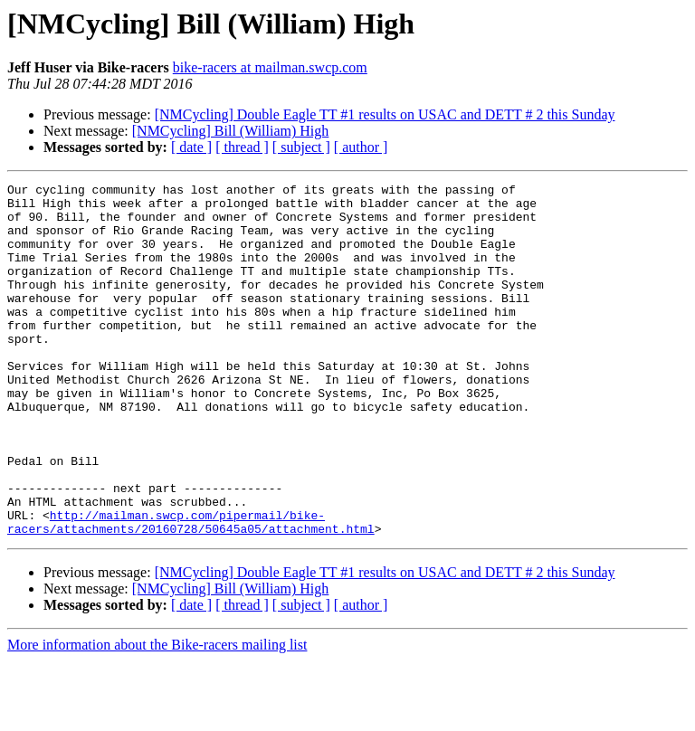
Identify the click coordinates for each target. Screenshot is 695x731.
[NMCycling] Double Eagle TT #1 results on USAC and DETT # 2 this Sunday (385, 114)
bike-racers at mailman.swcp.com (270, 67)
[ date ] (191, 147)
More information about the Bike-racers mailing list (157, 715)
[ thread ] (242, 147)
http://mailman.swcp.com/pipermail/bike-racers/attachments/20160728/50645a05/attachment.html (191, 590)
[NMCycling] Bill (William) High (230, 130)
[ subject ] (301, 147)
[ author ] (361, 147)
